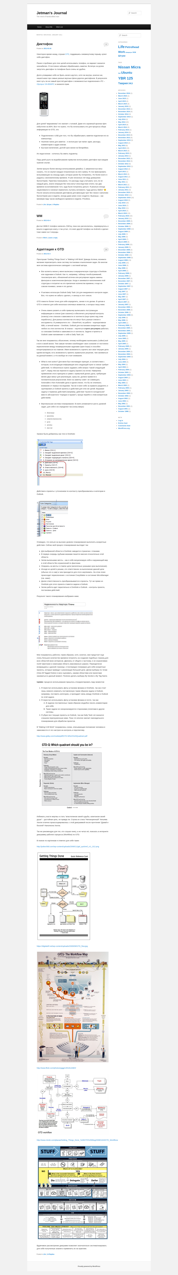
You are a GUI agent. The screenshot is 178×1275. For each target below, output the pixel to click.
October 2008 (123, 255)
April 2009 (122, 239)
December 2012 (124, 158)
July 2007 (121, 291)
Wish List (59, 27)
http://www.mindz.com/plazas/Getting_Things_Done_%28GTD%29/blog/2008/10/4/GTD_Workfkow (77, 1140)
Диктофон (45, 44)
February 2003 (123, 388)
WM (39, 216)
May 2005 (121, 341)
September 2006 (124, 315)
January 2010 (123, 218)
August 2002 (123, 398)
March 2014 (122, 127)
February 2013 (123, 153)
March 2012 (122, 174)
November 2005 (124, 331)
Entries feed (122, 423)
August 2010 (123, 200)
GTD (67, 54)
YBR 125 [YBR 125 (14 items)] (125, 78)
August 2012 (123, 169)
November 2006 (124, 310)
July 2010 (121, 203)
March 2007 (122, 302)
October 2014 (123, 114)
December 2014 (124, 109)
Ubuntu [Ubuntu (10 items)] (126, 72)
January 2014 (123, 132)
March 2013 (122, 151)
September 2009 (124, 229)
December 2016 (124, 93)
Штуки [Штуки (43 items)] (121, 56)
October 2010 (123, 195)
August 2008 (123, 260)
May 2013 (121, 145)
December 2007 (124, 278)
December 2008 (124, 250)
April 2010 (122, 211)
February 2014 (123, 130)
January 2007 (123, 304)
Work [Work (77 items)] (121, 51)
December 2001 (124, 406)
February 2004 (123, 370)
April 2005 (122, 344)
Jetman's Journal (52, 13)
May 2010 (121, 208)
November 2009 (124, 224)
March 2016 (122, 96)
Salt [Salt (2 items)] (119, 73)
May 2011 (121, 182)
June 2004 (122, 362)
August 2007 (123, 289)
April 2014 (122, 125)
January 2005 (123, 349)
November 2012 (124, 161)
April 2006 (122, 323)
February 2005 (123, 346)
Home (39, 27)
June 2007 (122, 294)
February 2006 (123, 325)
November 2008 (124, 252)
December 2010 (124, 192)
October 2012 (123, 164)
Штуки (49, 204)
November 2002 (124, 393)
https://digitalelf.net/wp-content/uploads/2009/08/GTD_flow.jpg (62, 946)
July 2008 (121, 263)
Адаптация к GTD (50, 249)
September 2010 (124, 197)
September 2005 (124, 333)
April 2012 (122, 171)
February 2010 (123, 216)
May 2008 (121, 268)
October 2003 (123, 372)
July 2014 (121, 119)
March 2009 (122, 242)
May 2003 (121, 383)
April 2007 (122, 299)
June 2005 (122, 338)
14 (106, 249)
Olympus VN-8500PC (45, 84)
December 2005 (124, 328)
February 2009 (123, 244)
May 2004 (121, 364)
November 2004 (124, 354)
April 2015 (122, 101)
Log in (120, 420)
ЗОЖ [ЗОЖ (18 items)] (134, 52)
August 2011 (123, 177)
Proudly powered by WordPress (89, 1266)
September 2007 (124, 286)
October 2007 (123, 284)
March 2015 (122, 104)
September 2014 (124, 117)
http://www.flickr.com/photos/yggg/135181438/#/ (56, 1068)
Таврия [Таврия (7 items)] (123, 83)
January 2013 (123, 156)
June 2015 (122, 98)
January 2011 (123, 190)
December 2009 (124, 221)
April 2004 (122, 367)
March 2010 (122, 213)
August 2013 (123, 143)
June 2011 (122, 179)
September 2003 (124, 375)
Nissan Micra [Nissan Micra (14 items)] (129, 67)
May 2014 (121, 122)
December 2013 (124, 135)
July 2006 (121, 317)
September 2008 (124, 257)
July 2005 (121, 336)
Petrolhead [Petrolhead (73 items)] (132, 47)
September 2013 (124, 140)
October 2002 (123, 396)
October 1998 (123, 411)
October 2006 (123, 312)
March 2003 (122, 385)
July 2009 (121, 234)
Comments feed (124, 426)
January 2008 (123, 276)
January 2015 (123, 106)
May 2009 (121, 237)
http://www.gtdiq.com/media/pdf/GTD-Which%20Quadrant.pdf (62, 736)
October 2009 (123, 226)
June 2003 (122, 380)
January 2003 (123, 390)
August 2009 (123, 231)
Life (44, 204)
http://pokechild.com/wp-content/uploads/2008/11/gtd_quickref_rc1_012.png (68, 846)
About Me (48, 27)
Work (45, 238)
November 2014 (124, 111)
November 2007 (124, 281)
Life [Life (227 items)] (121, 47)
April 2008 (122, 271)
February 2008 (123, 273)
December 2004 (124, 351)
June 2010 (122, 205)
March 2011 (122, 185)
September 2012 (124, 166)
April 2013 (122, 148)
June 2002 (122, 401)
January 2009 (123, 247)
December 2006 (124, 307)
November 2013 (124, 137)
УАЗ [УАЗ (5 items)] (130, 83)
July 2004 (121, 359)
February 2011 (123, 187)
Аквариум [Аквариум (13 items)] (128, 52)
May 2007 (121, 297)
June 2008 (122, 265)
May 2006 (121, 320)
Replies (56, 204)
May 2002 (121, 404)
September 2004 (124, 357)
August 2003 (123, 377)
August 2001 (123, 409)
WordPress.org (124, 428)
